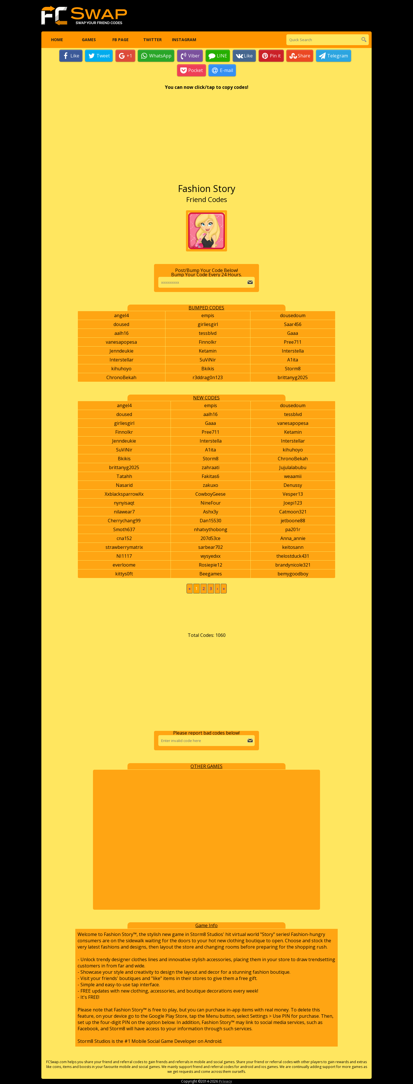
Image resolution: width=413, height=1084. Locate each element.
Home (57, 40)
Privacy (225, 1081)
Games (89, 40)
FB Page (120, 40)
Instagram (184, 40)
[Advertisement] (207, 140)
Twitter (152, 40)
